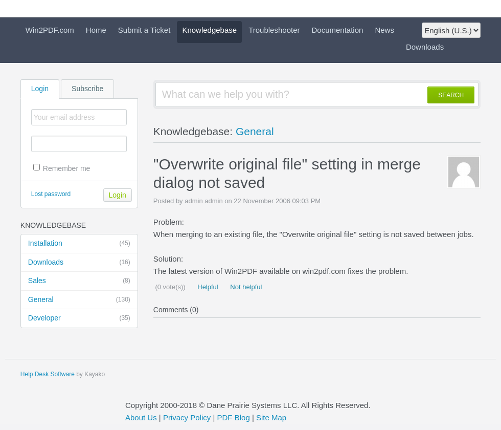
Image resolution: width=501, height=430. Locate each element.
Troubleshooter (274, 30)
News (384, 30)
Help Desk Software (47, 374)
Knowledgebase (209, 30)
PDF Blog (233, 417)
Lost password (51, 194)
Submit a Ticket (144, 30)
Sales (79, 281)
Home (96, 30)
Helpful (207, 287)
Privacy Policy (187, 417)
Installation (79, 244)
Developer (79, 318)
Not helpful (245, 287)
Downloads (425, 46)
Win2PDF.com (50, 30)
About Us (141, 417)
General (79, 300)
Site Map (271, 417)
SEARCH (451, 95)
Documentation (337, 30)
